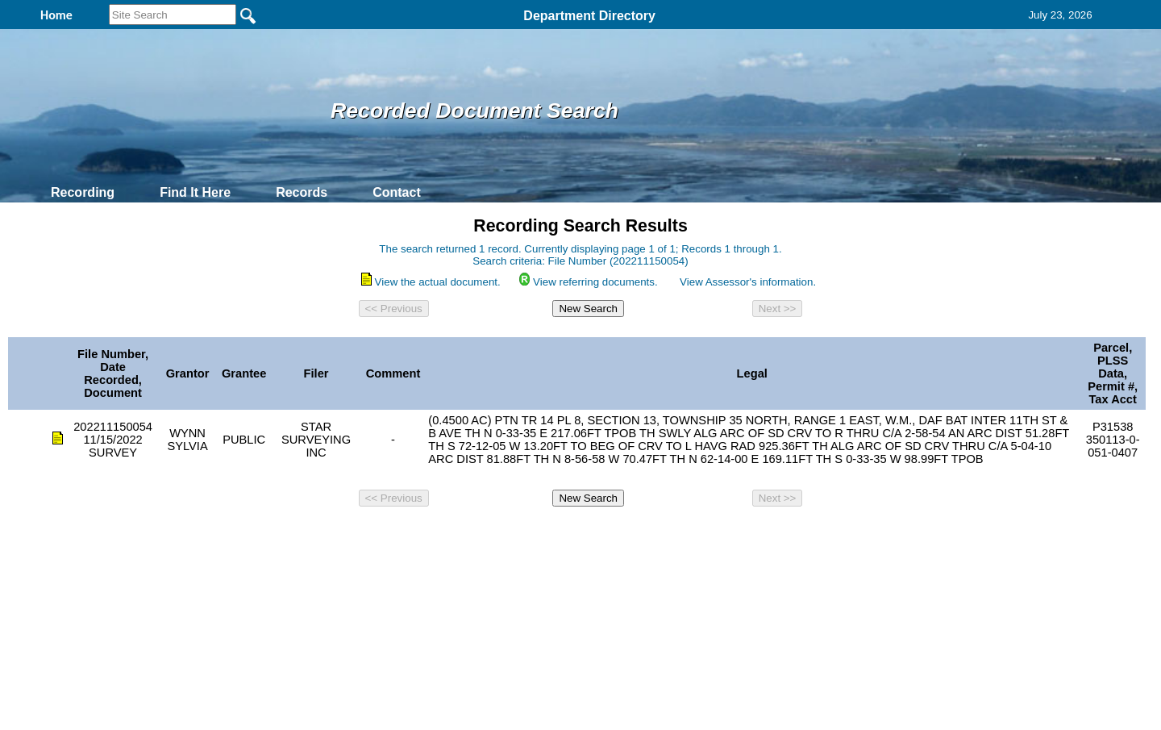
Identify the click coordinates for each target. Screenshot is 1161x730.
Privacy (574, 534)
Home (424, 534)
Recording (82, 192)
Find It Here (195, 192)
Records (301, 192)
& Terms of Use (633, 534)
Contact (396, 192)
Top (312, 534)
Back (360, 534)
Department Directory (589, 16)
